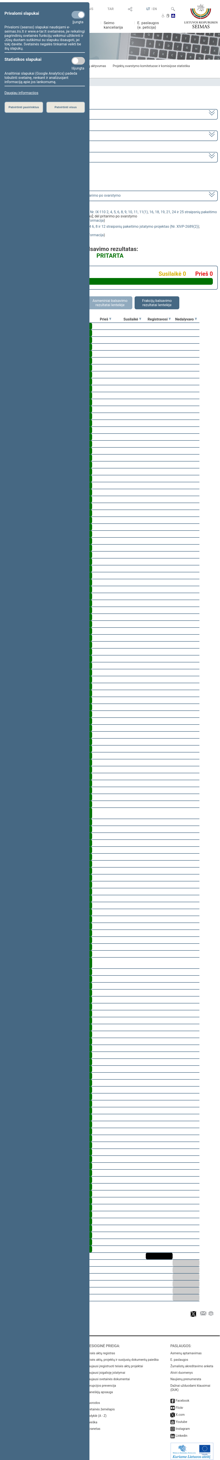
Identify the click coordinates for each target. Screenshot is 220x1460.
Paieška (91, 1419)
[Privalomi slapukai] (78, 15)
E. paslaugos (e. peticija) (148, 25)
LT (148, 9)
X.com (180, 1411)
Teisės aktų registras (100, 1350)
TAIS (89, 9)
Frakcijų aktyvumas (92, 66)
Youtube (181, 1418)
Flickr (179, 1404)
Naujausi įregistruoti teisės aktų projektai (114, 1363)
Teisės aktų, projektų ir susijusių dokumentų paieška (122, 1356)
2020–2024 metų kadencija (27, 114)
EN (155, 9)
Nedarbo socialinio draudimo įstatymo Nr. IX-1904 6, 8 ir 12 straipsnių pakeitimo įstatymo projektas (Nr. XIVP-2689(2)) (105, 226)
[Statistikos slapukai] (78, 61)
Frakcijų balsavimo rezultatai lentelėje (157, 303)
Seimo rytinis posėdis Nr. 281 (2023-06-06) (39, 157)
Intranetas (93, 1425)
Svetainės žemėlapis (100, 1406)
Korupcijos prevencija (101, 1382)
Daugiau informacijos (21, 93)
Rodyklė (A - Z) (96, 1412)
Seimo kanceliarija (113, 25)
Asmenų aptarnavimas (186, 1350)
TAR (110, 9)
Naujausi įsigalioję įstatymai (105, 1369)
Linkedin (181, 1432)
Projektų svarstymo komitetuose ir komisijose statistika (151, 66)
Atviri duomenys (181, 1369)
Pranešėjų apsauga (99, 1389)
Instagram (183, 1425)
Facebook (182, 1397)
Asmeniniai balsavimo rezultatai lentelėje (110, 303)
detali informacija (90, 220)
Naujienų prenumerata (185, 1376)
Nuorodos (93, 1399)
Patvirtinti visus (66, 107)
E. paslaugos (179, 1356)
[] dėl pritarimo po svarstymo (63, 195)
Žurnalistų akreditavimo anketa (191, 1363)
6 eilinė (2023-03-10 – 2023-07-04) (32, 135)
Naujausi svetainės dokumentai (108, 1376)
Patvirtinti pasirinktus (23, 107)
